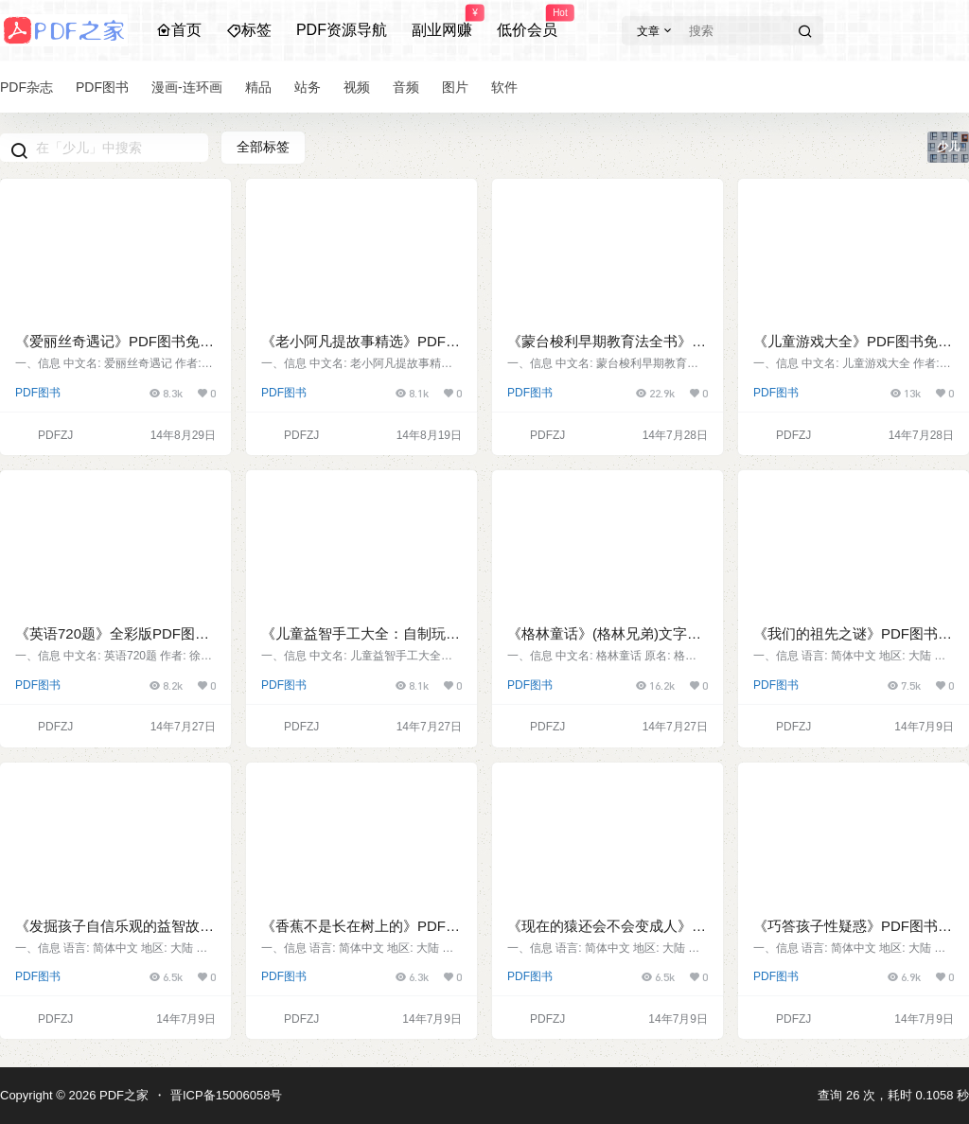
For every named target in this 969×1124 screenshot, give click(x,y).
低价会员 (527, 22)
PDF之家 (122, 1095)
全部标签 (263, 146)
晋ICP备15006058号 (226, 1095)
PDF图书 (38, 392)
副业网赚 (442, 22)
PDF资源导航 (341, 30)
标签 (249, 30)
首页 (179, 30)
